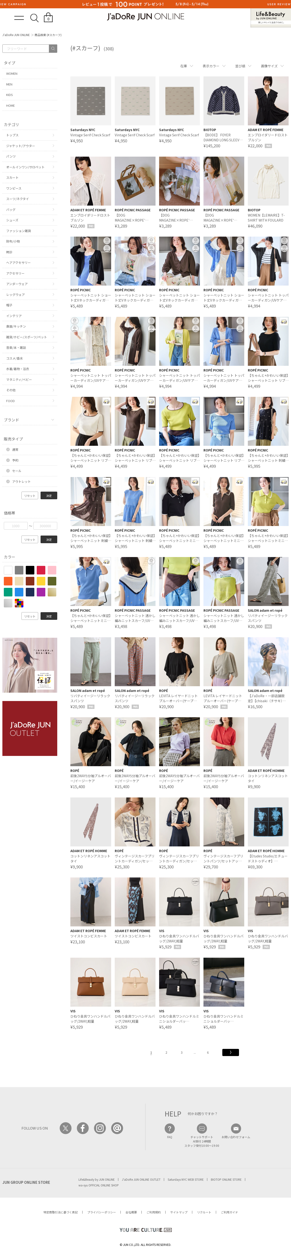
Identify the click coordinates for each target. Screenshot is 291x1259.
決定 (49, 496)
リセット (30, 496)
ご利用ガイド (229, 1212)
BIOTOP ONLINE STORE (226, 1179)
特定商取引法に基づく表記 (60, 1212)
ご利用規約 (153, 1212)
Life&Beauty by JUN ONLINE (96, 1179)
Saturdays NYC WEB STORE (186, 1179)
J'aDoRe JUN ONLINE (16, 35)
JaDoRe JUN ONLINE (145, 17)
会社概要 (131, 1212)
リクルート (204, 1212)
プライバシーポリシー (101, 1212)
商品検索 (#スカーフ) (48, 35)
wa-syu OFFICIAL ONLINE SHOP (98, 1185)
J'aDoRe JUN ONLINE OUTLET (141, 1179)
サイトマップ (178, 1212)
